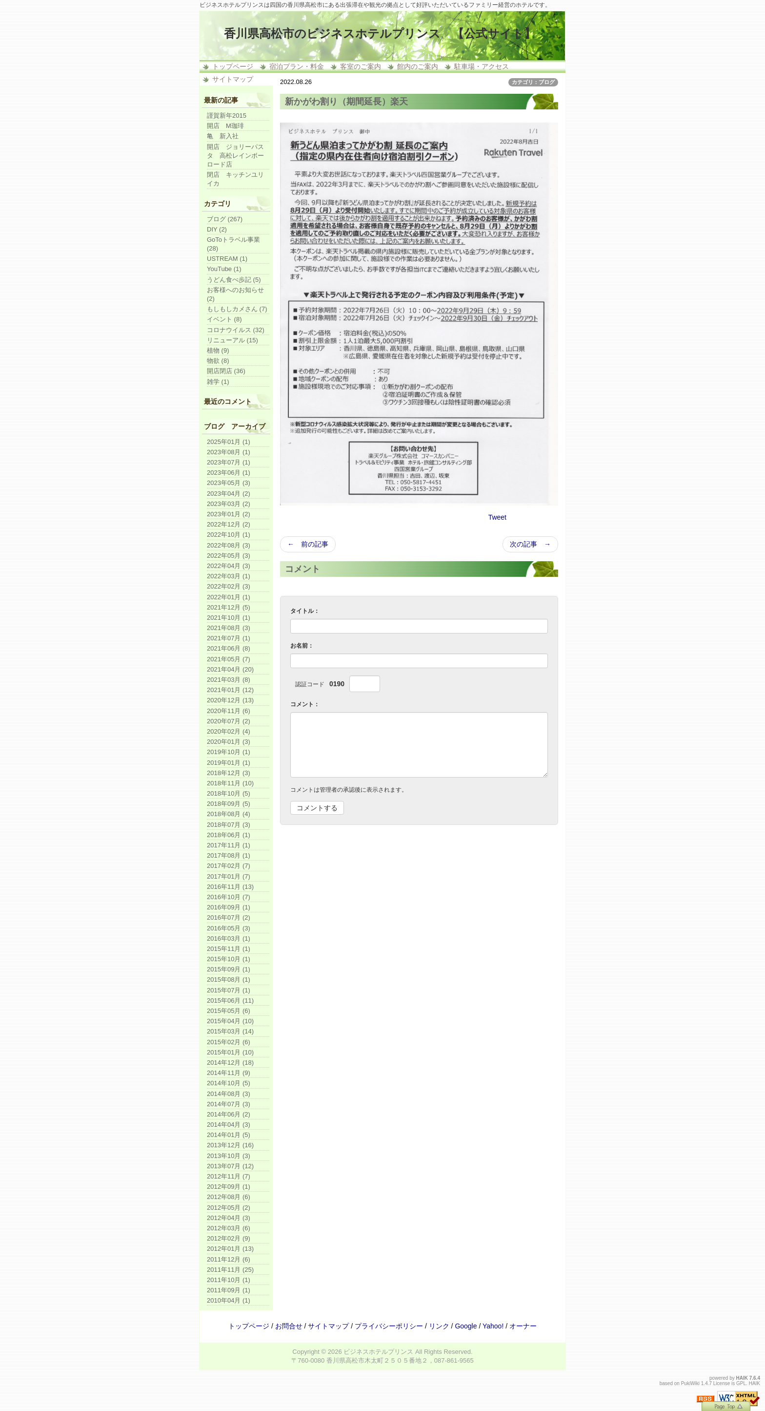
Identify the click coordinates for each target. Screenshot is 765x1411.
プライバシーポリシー (389, 1326)
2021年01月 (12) (230, 690)
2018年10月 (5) (228, 793)
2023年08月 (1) (228, 452)
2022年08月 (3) (228, 545)
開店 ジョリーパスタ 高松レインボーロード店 (235, 155)
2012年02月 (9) (228, 1238)
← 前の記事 (307, 544)
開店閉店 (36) (226, 371)
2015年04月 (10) (230, 1021)
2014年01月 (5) (228, 1134)
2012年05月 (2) (228, 1207)
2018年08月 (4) (228, 814)
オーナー (523, 1326)
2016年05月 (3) (228, 928)
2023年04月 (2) (228, 493)
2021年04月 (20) (230, 669)
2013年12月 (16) (230, 1145)
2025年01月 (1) (228, 441)
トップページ (232, 66)
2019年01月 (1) (228, 762)
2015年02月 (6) (228, 1042)
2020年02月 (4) (228, 731)
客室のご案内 (360, 66)
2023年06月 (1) (228, 472)
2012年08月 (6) (228, 1196)
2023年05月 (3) (228, 482)
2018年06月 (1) (228, 835)
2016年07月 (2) (228, 917)
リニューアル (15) (232, 340)
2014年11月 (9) (228, 1072)
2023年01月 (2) (228, 514)
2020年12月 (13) (230, 700)
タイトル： (305, 611)
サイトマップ (232, 79)
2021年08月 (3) (228, 628)
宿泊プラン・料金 (296, 66)
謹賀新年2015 (226, 115)
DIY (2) (217, 229)
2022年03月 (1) (228, 576)
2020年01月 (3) (228, 741)
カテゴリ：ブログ (533, 82)
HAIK (742, 1378)
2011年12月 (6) (228, 1259)
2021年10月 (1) (228, 617)
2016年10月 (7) (228, 897)
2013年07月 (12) (230, 1166)
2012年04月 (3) (228, 1217)
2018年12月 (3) (228, 773)
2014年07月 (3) (228, 1104)
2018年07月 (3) (228, 824)
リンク (439, 1326)
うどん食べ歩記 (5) (234, 279)
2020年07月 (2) (228, 721)
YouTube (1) (224, 269)
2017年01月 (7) (228, 876)
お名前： (302, 645)
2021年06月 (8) (228, 648)
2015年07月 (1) (228, 990)
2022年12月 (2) (228, 524)
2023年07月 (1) (228, 462)
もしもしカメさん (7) (237, 309)
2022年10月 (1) (228, 534)
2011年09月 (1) (228, 1290)
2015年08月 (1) (228, 979)
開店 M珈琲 (225, 125)
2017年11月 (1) (228, 845)
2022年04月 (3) (228, 565)
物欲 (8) (218, 360)
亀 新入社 (223, 136)
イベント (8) (224, 319)
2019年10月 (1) (228, 752)
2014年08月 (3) (228, 1093)
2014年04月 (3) (228, 1124)
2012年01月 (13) (230, 1248)
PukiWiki (690, 1383)
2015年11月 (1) (228, 948)
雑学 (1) (218, 381)
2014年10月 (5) (228, 1083)
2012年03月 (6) (228, 1228)
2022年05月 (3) (228, 555)
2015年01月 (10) (230, 1052)
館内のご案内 (417, 66)
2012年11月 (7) (228, 1176)
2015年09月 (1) (228, 969)
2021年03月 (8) (228, 679)
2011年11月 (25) (230, 1269)
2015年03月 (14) (230, 1031)
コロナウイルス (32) (235, 330)
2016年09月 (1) (228, 907)
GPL (741, 1383)
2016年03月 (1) (228, 938)
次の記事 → (530, 544)
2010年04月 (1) (228, 1300)
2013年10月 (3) (228, 1155)
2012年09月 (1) (228, 1186)
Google (466, 1326)
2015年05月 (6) (228, 1010)
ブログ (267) (224, 219)
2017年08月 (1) (228, 855)
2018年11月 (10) (230, 783)
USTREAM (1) (227, 258)
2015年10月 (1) (228, 959)
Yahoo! (493, 1326)
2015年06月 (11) (230, 1000)
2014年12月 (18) (230, 1062)
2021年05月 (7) (228, 659)
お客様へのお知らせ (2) (235, 294)
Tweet (497, 517)
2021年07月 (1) (228, 638)
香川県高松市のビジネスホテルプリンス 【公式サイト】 (380, 33)
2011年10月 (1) (228, 1280)
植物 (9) (218, 350)
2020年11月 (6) (228, 711)
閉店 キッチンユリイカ (235, 179)
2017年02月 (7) (228, 865)
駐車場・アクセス (481, 66)
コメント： (305, 704)
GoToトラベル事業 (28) (233, 244)
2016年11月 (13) (230, 886)
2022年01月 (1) (228, 597)
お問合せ (288, 1326)
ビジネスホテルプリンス (378, 1351)
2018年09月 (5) (228, 803)
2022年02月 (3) (228, 586)
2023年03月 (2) (228, 503)
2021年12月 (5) (228, 607)
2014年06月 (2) (228, 1114)
